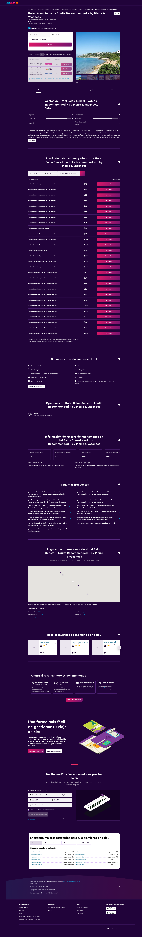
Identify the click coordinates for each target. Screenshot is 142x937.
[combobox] (51, 795)
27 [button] (55, 68)
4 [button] (46, 55)
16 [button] (68, 60)
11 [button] (46, 60)
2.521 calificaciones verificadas (46, 28)
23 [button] (68, 64)
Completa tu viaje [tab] (84, 843)
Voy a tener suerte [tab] (69, 843)
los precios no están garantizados (71, 881)
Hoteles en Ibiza (35, 859)
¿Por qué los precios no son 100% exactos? (75, 893)
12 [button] (50, 60)
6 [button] (100, 51)
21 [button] (59, 64)
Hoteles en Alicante (80, 859)
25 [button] (46, 68)
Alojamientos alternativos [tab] (52, 843)
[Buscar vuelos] (3, 8)
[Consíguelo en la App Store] (111, 912)
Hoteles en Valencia (36, 854)
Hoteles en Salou (77, 9)
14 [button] (59, 60)
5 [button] (50, 55)
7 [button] (59, 55)
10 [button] (42, 60)
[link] (74, 700)
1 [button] (63, 51)
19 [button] (50, 64)
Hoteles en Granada (36, 864)
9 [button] (82, 55)
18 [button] (46, 64)
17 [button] (42, 64)
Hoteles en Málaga (80, 857)
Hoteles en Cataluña (66, 9)
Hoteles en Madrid (36, 852)
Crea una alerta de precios (105, 688)
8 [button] (63, 55)
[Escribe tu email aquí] (52, 805)
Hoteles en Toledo (80, 862)
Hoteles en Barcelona (81, 852)
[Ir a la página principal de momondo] (12, 3)
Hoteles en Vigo (79, 864)
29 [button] (63, 68)
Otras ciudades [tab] (36, 843)
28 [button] (59, 68)
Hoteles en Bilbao (36, 862)
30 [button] (68, 68)
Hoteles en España (54, 9)
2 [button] (82, 51)
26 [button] (50, 68)
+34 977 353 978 (33, 26)
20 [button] (55, 64)
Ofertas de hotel (32, 9)
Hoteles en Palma (35, 857)
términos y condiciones (57, 818)
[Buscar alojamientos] (3, 12)
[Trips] (3, 21)
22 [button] (63, 64)
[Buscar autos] (3, 16)
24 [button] (42, 68)
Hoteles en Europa (43, 9)
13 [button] (55, 60)
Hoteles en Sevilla (80, 854)
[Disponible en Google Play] (111, 908)
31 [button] (42, 73)
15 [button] (63, 60)
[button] (3, 3)
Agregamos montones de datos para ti (75, 890)
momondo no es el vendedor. (75, 886)
